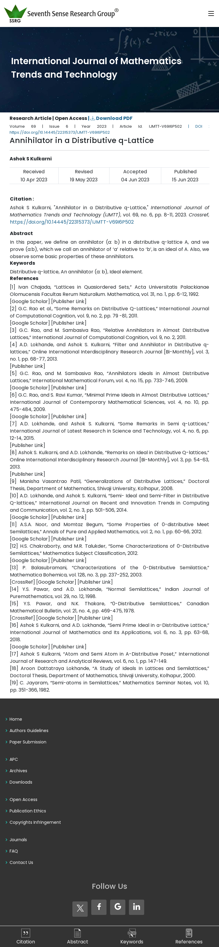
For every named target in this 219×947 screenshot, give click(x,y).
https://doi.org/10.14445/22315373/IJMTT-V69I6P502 (72, 222)
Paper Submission (28, 742)
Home (16, 719)
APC (14, 759)
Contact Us (21, 862)
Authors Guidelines (29, 730)
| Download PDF (110, 118)
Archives (18, 771)
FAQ (14, 851)
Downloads (21, 782)
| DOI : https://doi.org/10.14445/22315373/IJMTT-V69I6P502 (109, 129)
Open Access (23, 799)
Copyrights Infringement (35, 822)
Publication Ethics (28, 811)
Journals (18, 840)
